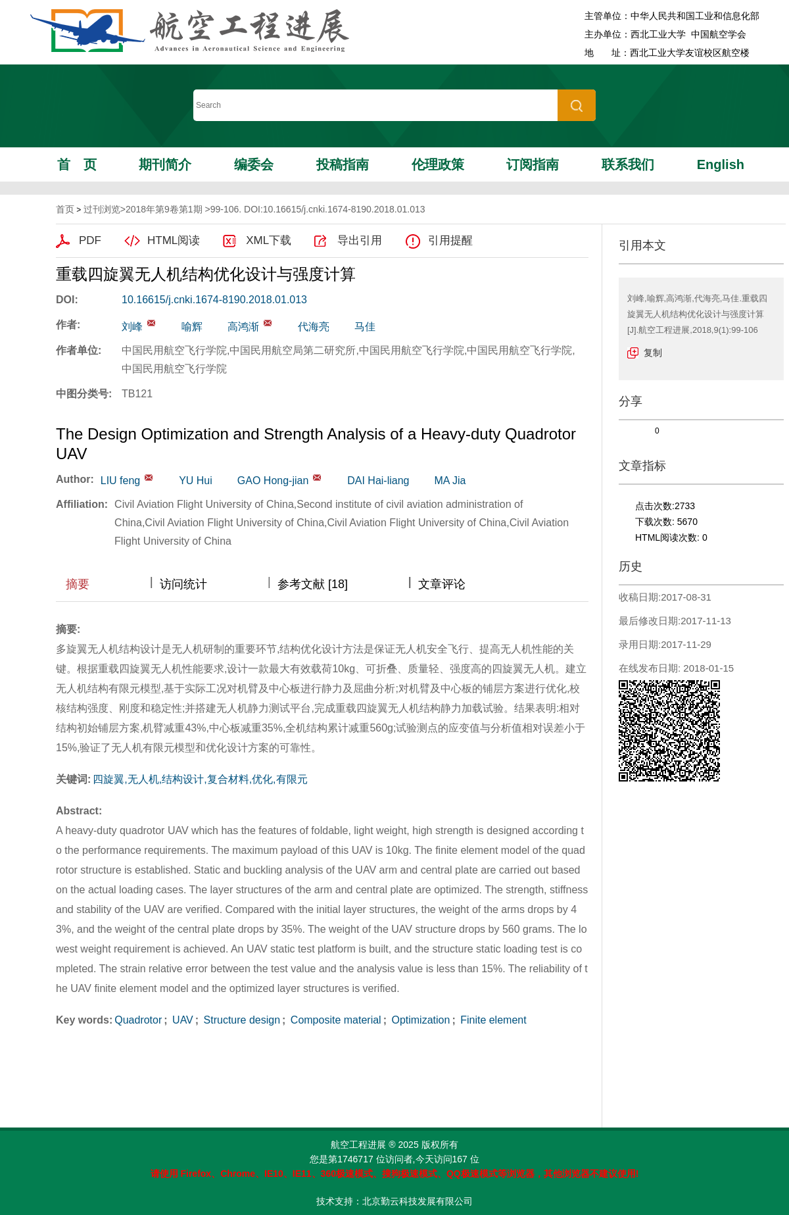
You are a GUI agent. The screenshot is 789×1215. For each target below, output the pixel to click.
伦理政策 (438, 164)
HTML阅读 (173, 240)
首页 (77, 164)
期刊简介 (165, 164)
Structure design (240, 1020)
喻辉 (192, 326)
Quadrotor (138, 1020)
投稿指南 (342, 164)
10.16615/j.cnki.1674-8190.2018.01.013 (214, 299)
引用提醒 (450, 240)
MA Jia (450, 480)
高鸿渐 (243, 326)
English (720, 164)
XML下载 (268, 240)
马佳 (364, 326)
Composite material (334, 1020)
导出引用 (359, 240)
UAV (181, 1020)
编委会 (254, 164)
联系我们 (628, 164)
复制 (653, 352)
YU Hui (195, 480)
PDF (90, 240)
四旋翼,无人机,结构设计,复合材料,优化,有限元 (200, 779)
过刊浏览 (102, 209)
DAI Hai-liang (378, 480)
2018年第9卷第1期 (164, 209)
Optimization (419, 1020)
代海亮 (313, 326)
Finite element (492, 1020)
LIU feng (120, 480)
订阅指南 (532, 164)
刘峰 (132, 326)
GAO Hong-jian (273, 480)
